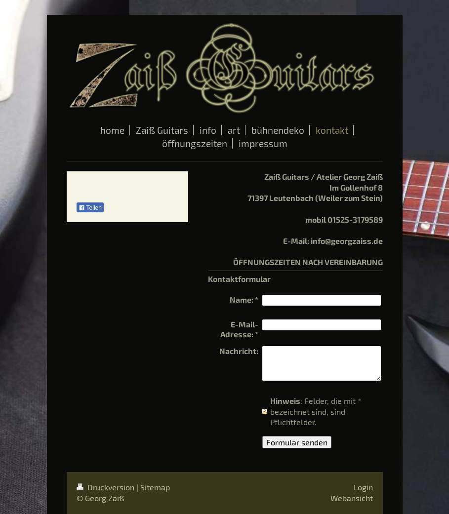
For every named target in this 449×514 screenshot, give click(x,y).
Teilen (90, 207)
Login (363, 487)
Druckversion (106, 487)
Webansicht (351, 498)
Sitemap (155, 487)
